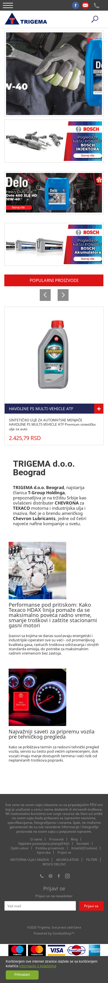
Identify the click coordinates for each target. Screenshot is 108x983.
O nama (36, 839)
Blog (74, 839)
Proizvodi (56, 839)
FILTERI (91, 860)
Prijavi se (64, 852)
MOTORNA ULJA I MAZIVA (29, 860)
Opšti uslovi (20, 848)
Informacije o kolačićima (37, 966)
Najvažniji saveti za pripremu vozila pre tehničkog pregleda (51, 734)
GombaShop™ (64, 933)
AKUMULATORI (67, 860)
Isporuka (43, 852)
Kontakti (83, 843)
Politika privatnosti (50, 848)
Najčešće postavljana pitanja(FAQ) (44, 843)
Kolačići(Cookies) (84, 848)
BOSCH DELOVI (54, 864)
